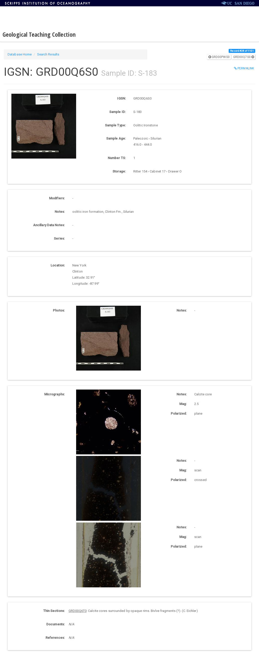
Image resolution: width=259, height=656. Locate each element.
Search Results (48, 54)
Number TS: (117, 158)
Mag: (183, 404)
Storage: (119, 171)
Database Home (20, 54)
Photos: (59, 310)
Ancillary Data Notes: (49, 225)
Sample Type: (115, 125)
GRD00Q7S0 (243, 57)
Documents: (55, 624)
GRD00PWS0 (219, 57)
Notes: (60, 212)
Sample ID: (117, 112)
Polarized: (179, 413)
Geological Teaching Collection (39, 34)
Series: (59, 238)
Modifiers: (57, 198)
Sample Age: (116, 138)
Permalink (244, 68)
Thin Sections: (54, 611)
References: (55, 638)
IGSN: (121, 98)
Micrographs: (54, 394)
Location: (58, 265)
